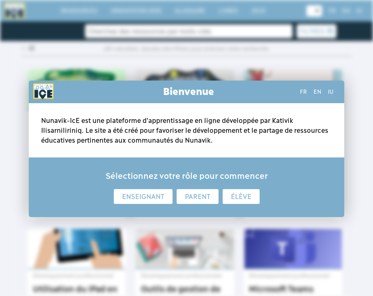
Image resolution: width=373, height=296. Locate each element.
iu (331, 92)
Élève (241, 196)
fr (303, 92)
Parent (197, 196)
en (317, 92)
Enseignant (143, 196)
